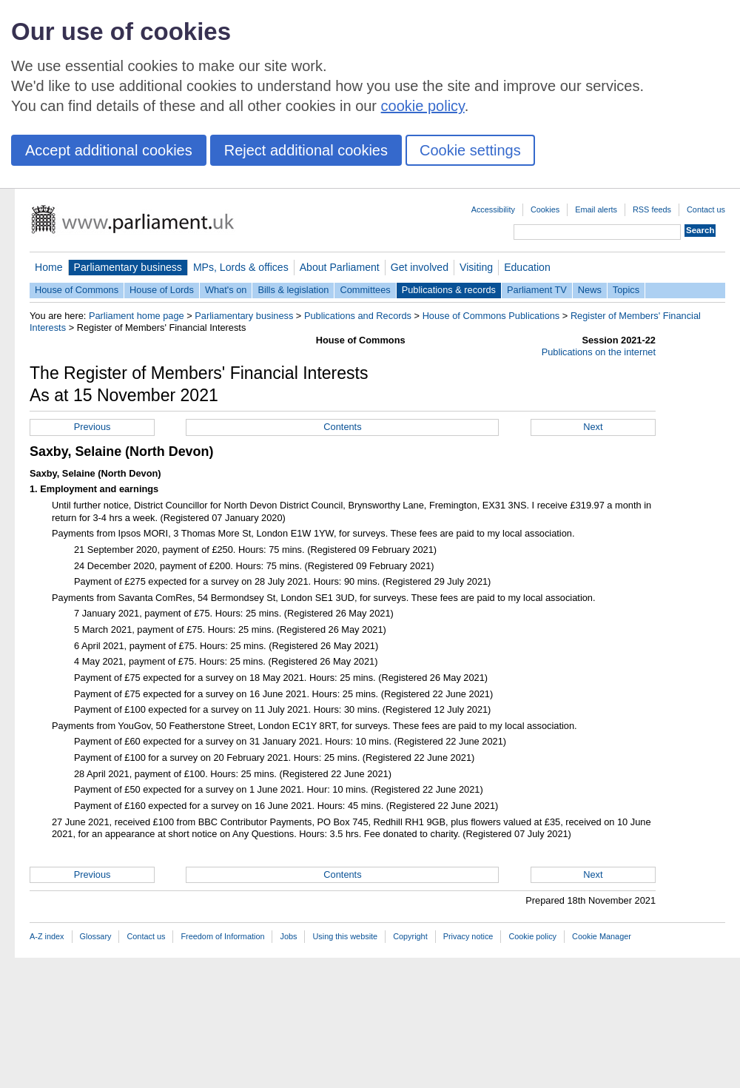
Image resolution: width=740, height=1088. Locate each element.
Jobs (288, 936)
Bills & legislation (293, 289)
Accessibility (493, 209)
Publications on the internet (599, 351)
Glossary (96, 936)
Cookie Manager (601, 936)
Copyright (410, 936)
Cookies (545, 209)
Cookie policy (532, 936)
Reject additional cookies (306, 150)
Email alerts (596, 209)
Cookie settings (470, 150)
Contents (342, 426)
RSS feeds (652, 209)
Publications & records (449, 289)
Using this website (344, 936)
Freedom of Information (222, 936)
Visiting (476, 267)
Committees (365, 289)
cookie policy (423, 106)
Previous (92, 426)
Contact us (706, 209)
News (590, 289)
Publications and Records (357, 315)
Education (527, 267)
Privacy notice (468, 936)
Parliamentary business (128, 267)
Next (592, 426)
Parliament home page (136, 315)
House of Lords (162, 289)
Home (49, 267)
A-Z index (47, 936)
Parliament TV (537, 289)
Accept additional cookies (108, 150)
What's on (226, 289)
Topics (626, 289)
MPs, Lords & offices (241, 267)
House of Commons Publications (491, 315)
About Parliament (340, 267)
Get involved (419, 267)
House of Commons (76, 289)
